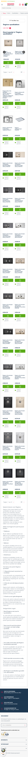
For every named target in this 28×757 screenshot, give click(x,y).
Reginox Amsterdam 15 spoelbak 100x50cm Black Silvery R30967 (20, 200)
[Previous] (4, 52)
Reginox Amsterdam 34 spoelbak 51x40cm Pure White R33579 (20, 448)
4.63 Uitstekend (8, 1)
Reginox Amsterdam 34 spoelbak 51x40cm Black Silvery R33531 (8, 412)
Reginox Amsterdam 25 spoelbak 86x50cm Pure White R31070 (20, 377)
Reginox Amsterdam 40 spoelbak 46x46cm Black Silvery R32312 (20, 483)
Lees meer (7, 28)
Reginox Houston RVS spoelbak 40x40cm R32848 (19, 53)
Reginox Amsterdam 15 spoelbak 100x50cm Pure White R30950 (20, 235)
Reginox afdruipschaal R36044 (18, 129)
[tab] (14, 740)
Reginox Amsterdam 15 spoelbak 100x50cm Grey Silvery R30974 (8, 235)
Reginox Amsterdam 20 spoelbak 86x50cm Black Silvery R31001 (8, 271)
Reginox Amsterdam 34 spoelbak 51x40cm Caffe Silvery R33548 (20, 412)
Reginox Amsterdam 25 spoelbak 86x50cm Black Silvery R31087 (8, 341)
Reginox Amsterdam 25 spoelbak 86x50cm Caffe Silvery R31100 (20, 341)
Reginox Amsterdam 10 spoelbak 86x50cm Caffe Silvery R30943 (20, 165)
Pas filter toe (14, 20)
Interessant (5, 744)
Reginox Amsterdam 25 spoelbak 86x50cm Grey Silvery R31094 (8, 377)
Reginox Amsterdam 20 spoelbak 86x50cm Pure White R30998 (20, 306)
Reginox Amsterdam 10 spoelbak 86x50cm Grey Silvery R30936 (8, 200)
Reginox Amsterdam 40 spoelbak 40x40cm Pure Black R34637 (8, 483)
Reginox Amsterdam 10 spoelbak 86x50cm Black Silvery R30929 (8, 165)
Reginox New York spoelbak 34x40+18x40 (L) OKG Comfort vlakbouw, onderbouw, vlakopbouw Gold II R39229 (8, 94)
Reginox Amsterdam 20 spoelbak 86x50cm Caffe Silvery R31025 (20, 271)
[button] (8, 62)
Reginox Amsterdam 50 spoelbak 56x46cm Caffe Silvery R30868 (8, 54)
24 (23, 72)
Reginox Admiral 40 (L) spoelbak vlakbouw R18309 (19, 93)
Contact (3, 748)
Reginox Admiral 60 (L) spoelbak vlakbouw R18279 (7, 129)
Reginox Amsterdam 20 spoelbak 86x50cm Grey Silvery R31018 (8, 306)
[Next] (23, 52)
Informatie (4, 740)
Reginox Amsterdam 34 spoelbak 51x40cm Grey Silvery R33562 (8, 448)
